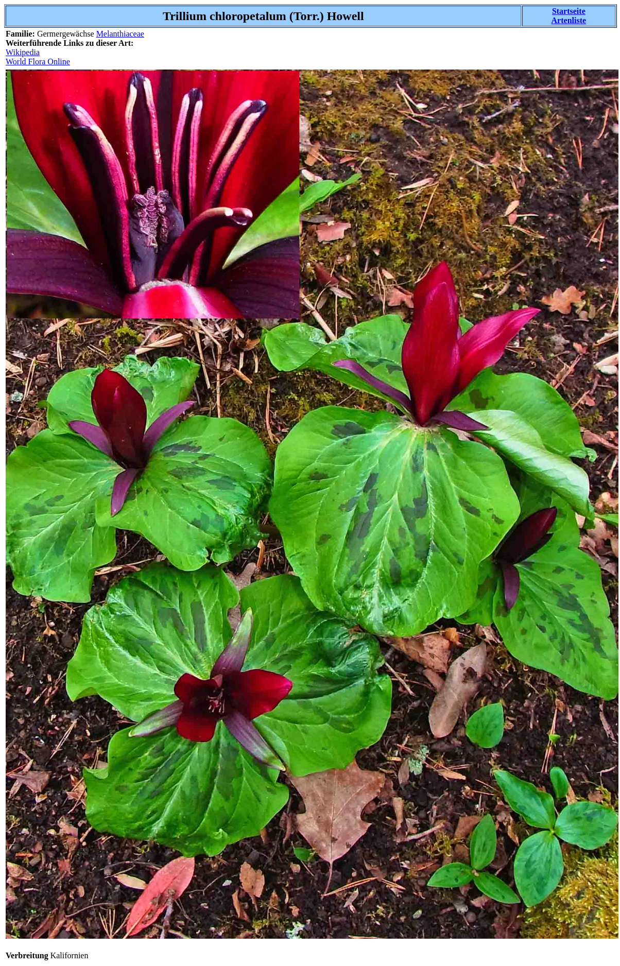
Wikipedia (23, 52)
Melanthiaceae (120, 33)
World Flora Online (38, 61)
